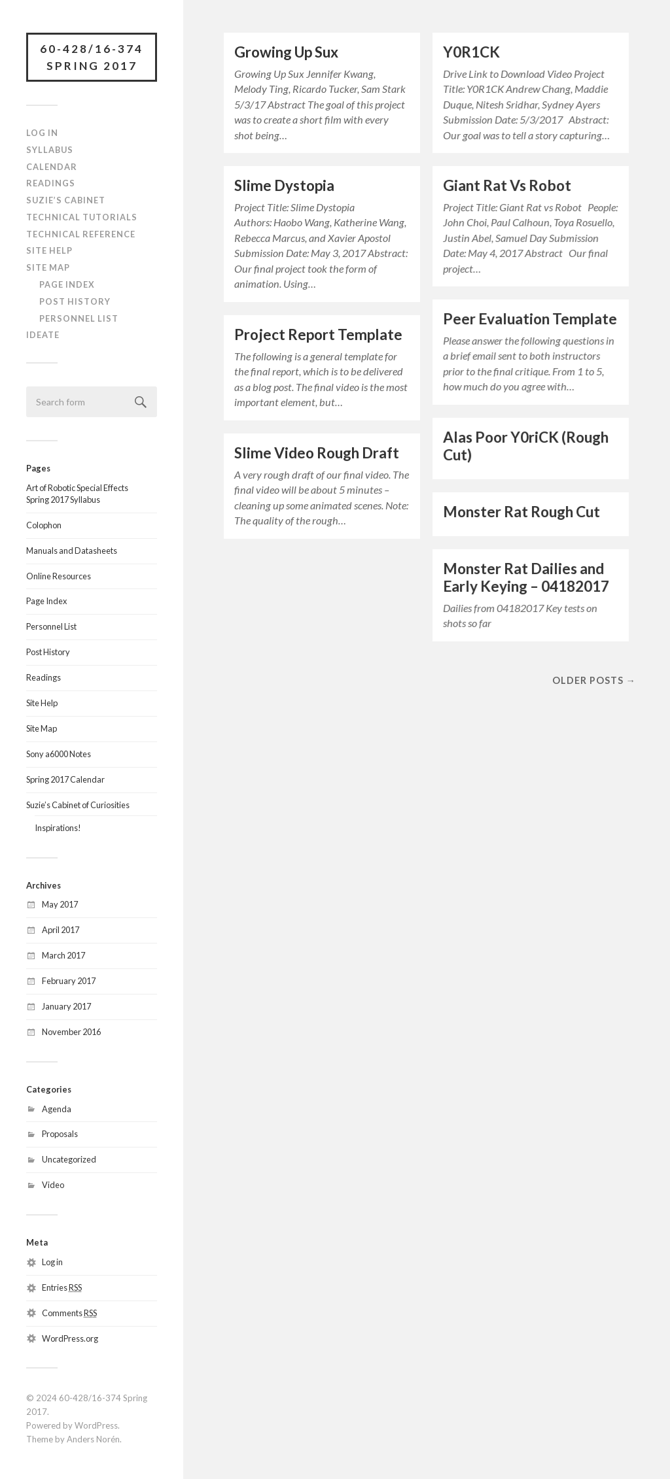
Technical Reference (80, 234)
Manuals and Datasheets (71, 550)
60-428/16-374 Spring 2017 (91, 57)
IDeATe (43, 335)
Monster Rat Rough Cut (521, 511)
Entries (62, 1287)
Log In (42, 133)
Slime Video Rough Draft (316, 453)
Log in (52, 1262)
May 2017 (60, 904)
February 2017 (69, 981)
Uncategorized (69, 1159)
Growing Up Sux (286, 52)
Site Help (49, 250)
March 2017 (63, 955)
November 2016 (71, 1032)
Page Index (67, 284)
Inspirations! (58, 828)
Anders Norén (93, 1439)
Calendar (51, 167)
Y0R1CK (471, 52)
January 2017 (66, 1006)
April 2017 (60, 930)
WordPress (96, 1425)
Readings (50, 183)
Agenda (56, 1109)
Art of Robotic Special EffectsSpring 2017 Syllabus (77, 494)
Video (53, 1185)
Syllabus (49, 149)
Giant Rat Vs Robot (507, 185)
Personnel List (78, 318)
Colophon (44, 525)
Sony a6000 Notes (58, 754)
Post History (75, 301)
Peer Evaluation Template (530, 319)
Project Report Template (318, 334)
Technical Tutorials (81, 217)
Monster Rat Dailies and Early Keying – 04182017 (526, 577)
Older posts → (594, 680)
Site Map (48, 267)
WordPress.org (70, 1338)
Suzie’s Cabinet (65, 200)
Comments (69, 1313)
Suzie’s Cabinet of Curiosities (78, 805)
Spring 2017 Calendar (65, 779)
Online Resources (58, 576)
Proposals (60, 1134)
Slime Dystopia (284, 185)
